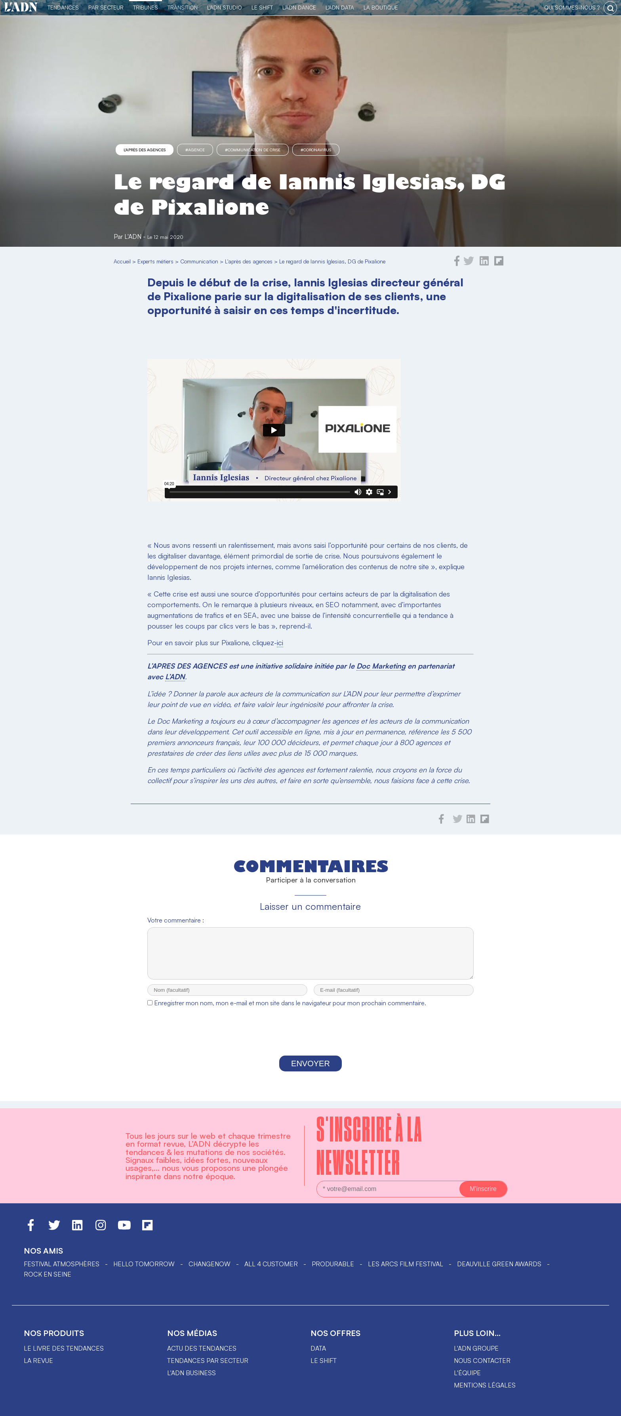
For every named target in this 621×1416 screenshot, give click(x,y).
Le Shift (262, 7)
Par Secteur (106, 7)
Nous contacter (482, 1361)
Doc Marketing (381, 665)
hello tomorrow (144, 1264)
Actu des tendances (201, 1348)
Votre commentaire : (175, 920)
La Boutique (381, 7)
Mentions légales (485, 1385)
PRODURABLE (333, 1264)
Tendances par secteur (207, 1361)
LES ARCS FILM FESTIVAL (405, 1264)
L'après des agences (145, 149)
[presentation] (310, 1040)
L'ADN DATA (340, 7)
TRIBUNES (145, 7)
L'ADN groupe (476, 1348)
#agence (195, 149)
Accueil (122, 261)
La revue (38, 1361)
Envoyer (310, 1070)
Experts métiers (155, 261)
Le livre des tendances (64, 1348)
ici (280, 642)
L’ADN (175, 676)
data (318, 1348)
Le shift (323, 1361)
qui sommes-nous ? (572, 7)
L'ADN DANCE (299, 7)
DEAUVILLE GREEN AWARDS (499, 1264)
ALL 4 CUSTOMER (271, 1264)
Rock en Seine (47, 1274)
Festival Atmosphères (61, 1264)
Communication (199, 261)
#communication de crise (252, 149)
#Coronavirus (316, 149)
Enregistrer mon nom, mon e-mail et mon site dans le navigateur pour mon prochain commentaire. (290, 1010)
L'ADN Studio (224, 7)
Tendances (63, 7)
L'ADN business (191, 1373)
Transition (183, 7)
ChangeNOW (209, 1264)
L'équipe (467, 1373)
